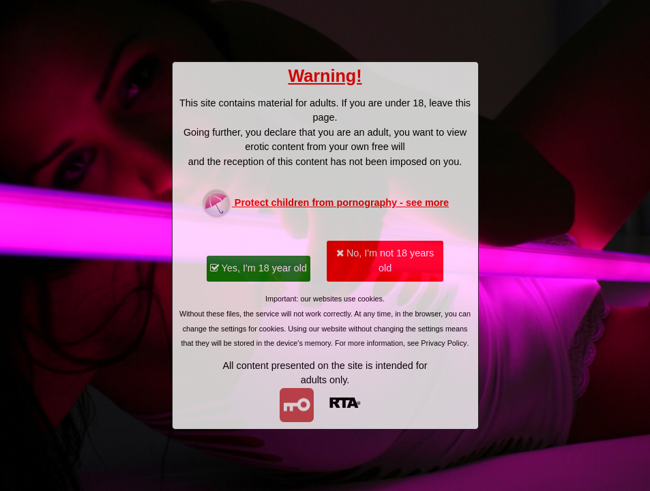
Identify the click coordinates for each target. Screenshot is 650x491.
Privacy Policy (444, 343)
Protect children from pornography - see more (325, 203)
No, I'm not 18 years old (385, 260)
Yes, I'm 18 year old (258, 268)
